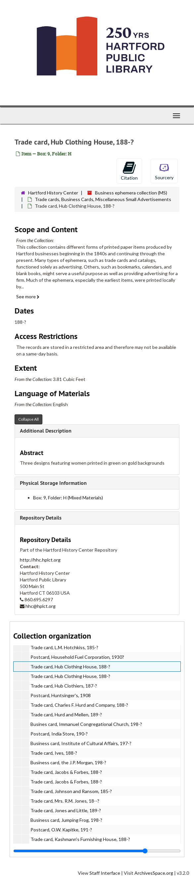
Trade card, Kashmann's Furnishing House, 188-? (80, 839)
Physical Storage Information (53, 483)
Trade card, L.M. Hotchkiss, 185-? (64, 647)
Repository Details (41, 517)
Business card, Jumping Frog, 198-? (66, 820)
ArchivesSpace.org (153, 873)
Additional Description (46, 430)
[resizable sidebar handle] (97, 851)
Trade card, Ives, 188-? (53, 753)
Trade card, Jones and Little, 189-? (65, 810)
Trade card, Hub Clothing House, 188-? (70, 666)
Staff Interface (104, 873)
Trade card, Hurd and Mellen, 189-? (66, 714)
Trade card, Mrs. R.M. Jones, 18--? (64, 801)
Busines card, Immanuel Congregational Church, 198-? (86, 724)
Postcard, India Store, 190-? (59, 733)
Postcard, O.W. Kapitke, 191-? (61, 829)
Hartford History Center (53, 192)
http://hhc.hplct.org (40, 560)
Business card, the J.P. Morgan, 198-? (68, 762)
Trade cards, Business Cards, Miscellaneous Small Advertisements (103, 199)
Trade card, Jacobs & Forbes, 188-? (66, 772)
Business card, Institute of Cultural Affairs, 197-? (80, 743)
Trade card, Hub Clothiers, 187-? (63, 686)
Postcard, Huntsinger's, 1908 (60, 695)
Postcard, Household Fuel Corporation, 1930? (77, 657)
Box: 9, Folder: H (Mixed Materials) (68, 497)
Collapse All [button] (28, 419)
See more (27, 296)
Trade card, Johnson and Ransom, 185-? (71, 791)
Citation (129, 171)
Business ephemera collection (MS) (131, 192)
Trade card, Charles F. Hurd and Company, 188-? (79, 705)
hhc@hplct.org (40, 606)
